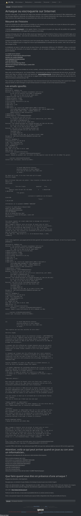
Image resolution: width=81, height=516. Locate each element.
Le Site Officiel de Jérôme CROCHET (14, 511)
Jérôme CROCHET (36, 506)
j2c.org (9, 2)
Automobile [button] (37, 2)
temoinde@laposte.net (44, 74)
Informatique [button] (19, 2)
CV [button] (60, 2)
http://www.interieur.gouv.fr (19, 490)
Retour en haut (4, 515)
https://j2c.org (23, 511)
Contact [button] (54, 2)
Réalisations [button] (28, 2)
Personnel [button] (47, 2)
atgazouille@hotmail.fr (17, 29)
